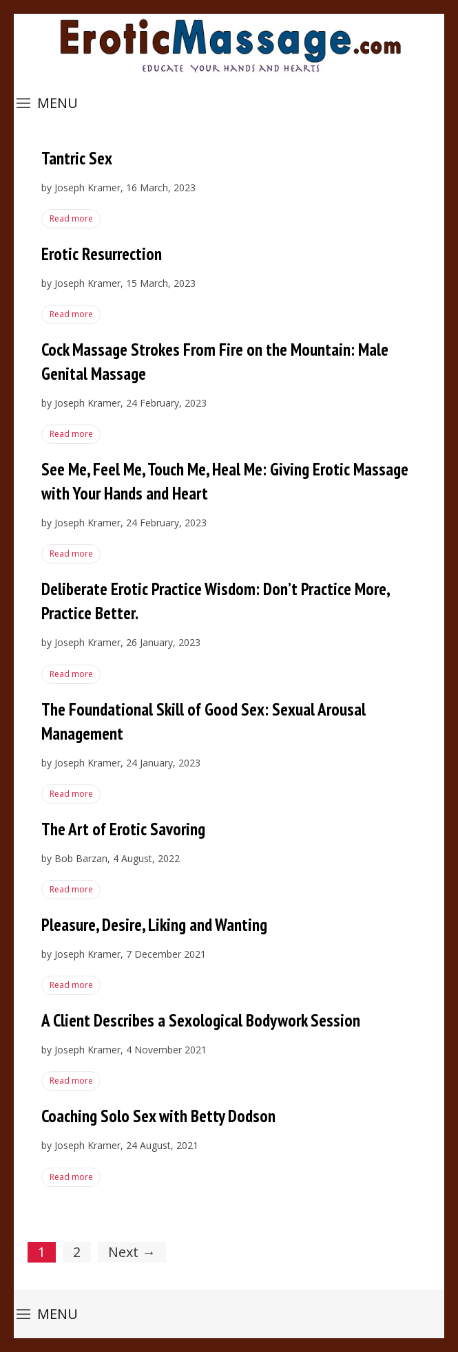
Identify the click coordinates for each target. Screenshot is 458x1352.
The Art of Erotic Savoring (123, 829)
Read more (70, 218)
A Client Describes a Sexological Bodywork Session (200, 1020)
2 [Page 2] (77, 1252)
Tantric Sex (76, 158)
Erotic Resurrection (101, 254)
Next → (132, 1252)
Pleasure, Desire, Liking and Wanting (154, 925)
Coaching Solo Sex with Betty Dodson (158, 1116)
